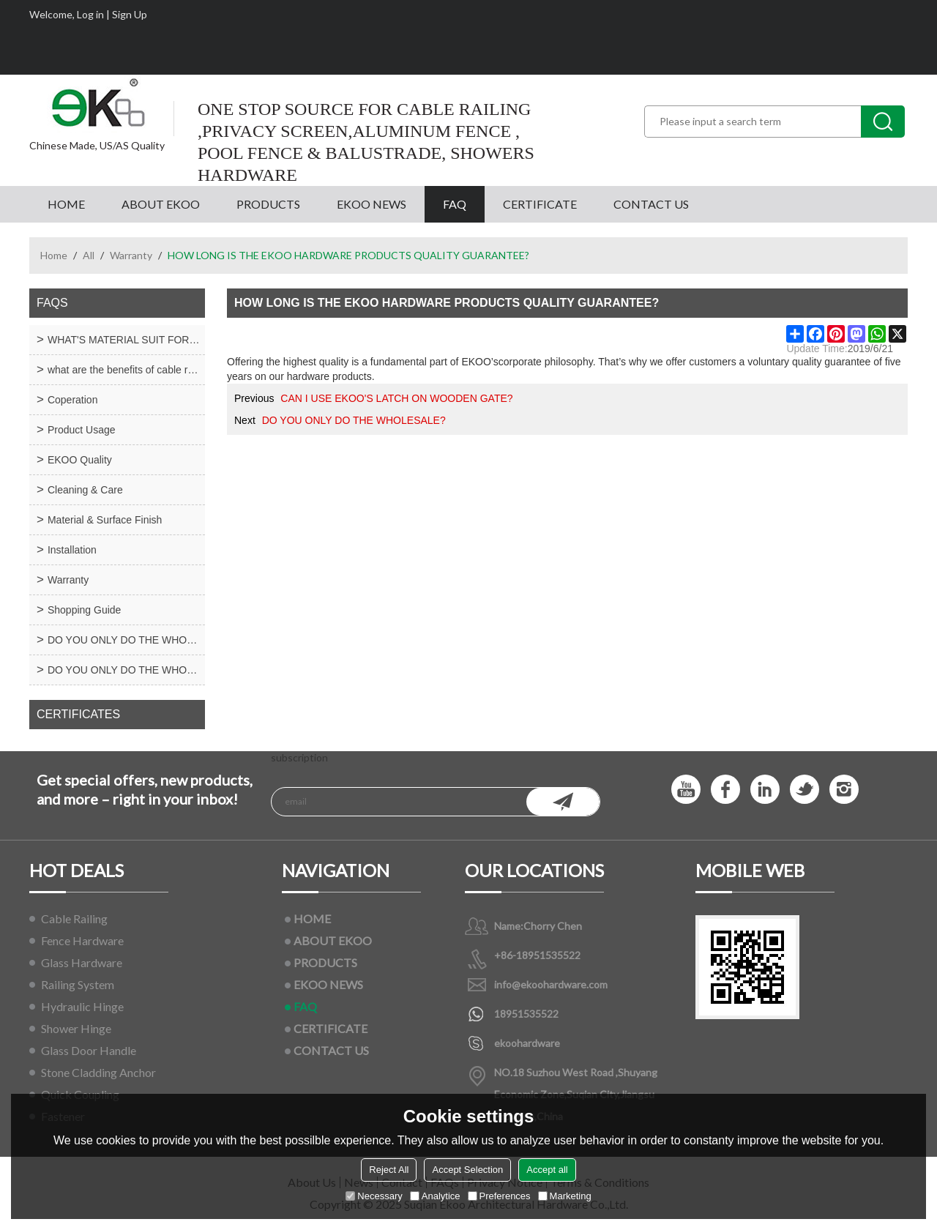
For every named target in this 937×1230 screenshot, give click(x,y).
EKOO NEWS (371, 204)
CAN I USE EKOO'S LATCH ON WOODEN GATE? (396, 398)
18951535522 (526, 1013)
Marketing (564, 1195)
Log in (90, 14)
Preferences (499, 1195)
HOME (66, 204)
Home (53, 255)
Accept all (546, 1169)
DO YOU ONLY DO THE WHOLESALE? (354, 420)
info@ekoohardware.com (551, 984)
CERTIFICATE (540, 204)
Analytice (435, 1195)
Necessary (374, 1195)
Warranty (131, 255)
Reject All (388, 1169)
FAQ (454, 204)
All (88, 255)
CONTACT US (651, 204)
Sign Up (129, 14)
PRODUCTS (268, 204)
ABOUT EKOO (161, 204)
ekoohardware (527, 1043)
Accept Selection (467, 1169)
